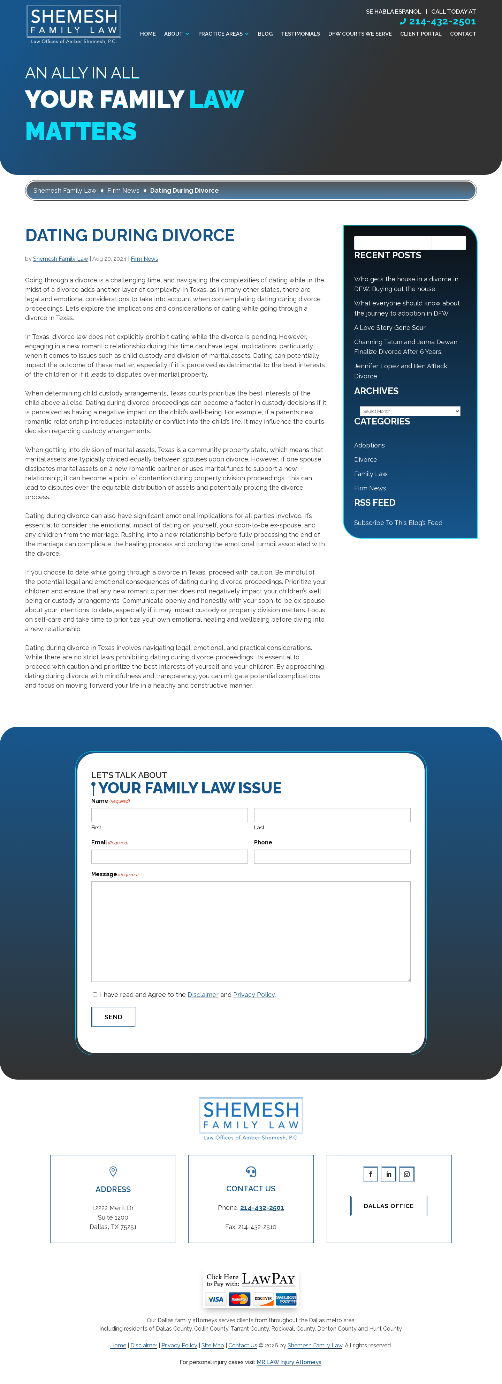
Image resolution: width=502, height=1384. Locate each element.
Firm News (144, 259)
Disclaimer (203, 994)
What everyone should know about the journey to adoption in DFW (407, 308)
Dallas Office (389, 1205)
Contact (463, 34)
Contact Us (242, 1345)
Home (148, 34)
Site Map (212, 1345)
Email (109, 842)
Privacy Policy (254, 994)
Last (259, 827)
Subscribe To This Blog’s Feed (398, 522)
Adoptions (369, 445)
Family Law (371, 474)
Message (114, 874)
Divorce (365, 459)
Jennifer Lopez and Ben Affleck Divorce (400, 371)
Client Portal (421, 34)
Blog (265, 34)
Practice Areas (220, 34)
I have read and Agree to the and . (188, 994)
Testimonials (300, 34)
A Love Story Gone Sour (390, 327)
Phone (263, 842)
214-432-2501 (442, 21)
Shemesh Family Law (60, 259)
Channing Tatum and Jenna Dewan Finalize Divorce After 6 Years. (405, 347)
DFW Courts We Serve (360, 34)
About (173, 34)
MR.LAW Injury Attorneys (289, 1362)
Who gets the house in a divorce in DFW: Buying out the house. (406, 284)
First (96, 827)
